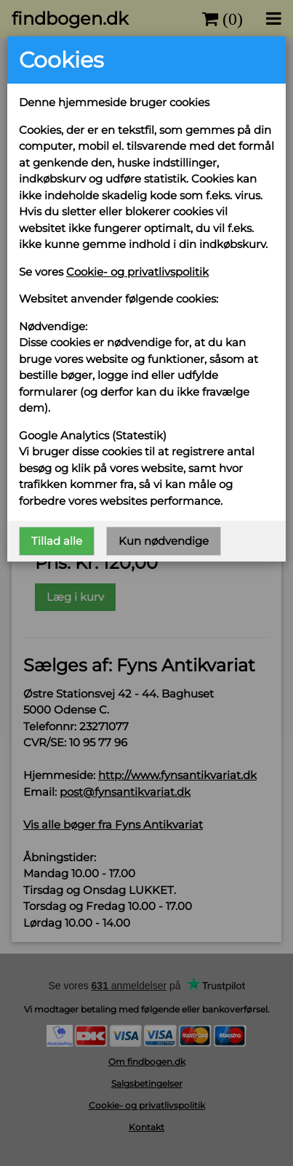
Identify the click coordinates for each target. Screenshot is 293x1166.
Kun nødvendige (164, 540)
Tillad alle (56, 540)
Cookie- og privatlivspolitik (137, 272)
